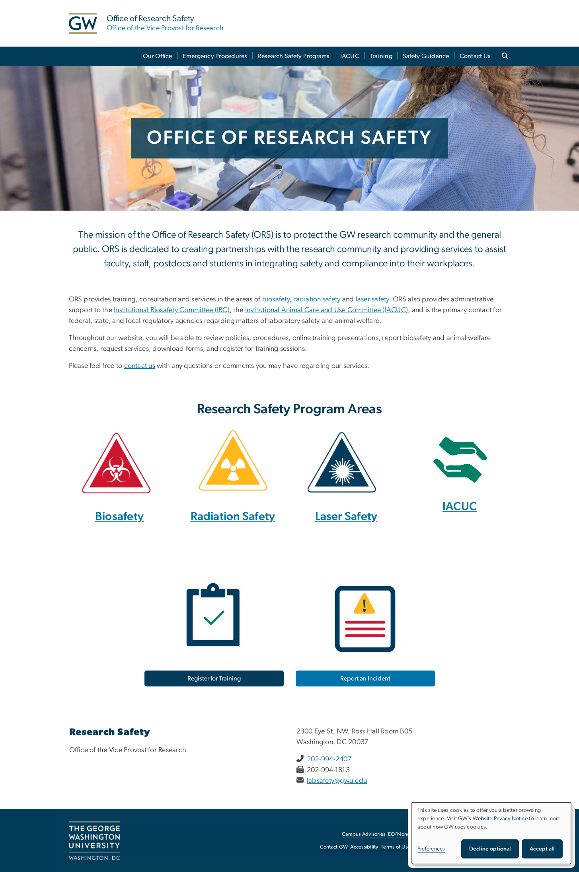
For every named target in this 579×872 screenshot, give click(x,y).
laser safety (372, 299)
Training (381, 56)
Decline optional (490, 849)
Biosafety (119, 516)
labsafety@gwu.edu (337, 780)
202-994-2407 (329, 759)
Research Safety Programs (294, 56)
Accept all (542, 849)
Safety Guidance (426, 56)
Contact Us (475, 56)
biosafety (276, 299)
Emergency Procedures (215, 56)
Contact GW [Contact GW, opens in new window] (334, 847)
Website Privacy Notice (500, 818)
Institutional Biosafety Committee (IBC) (172, 310)
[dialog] (491, 833)
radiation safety (316, 299)
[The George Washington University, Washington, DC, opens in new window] (94, 840)
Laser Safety (346, 516)
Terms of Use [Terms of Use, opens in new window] (395, 847)
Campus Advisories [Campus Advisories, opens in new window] (363, 834)
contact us (140, 366)
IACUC (349, 56)
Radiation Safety (233, 516)
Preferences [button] (431, 849)
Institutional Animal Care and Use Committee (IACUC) (326, 310)
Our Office (157, 56)
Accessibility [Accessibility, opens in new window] (364, 847)
